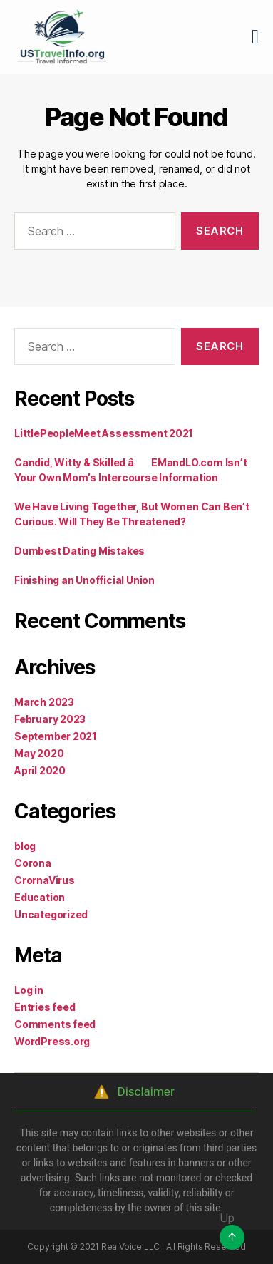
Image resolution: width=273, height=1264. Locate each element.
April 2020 (40, 770)
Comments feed (55, 1024)
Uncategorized (51, 914)
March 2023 (44, 702)
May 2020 (38, 753)
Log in (28, 990)
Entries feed (44, 1007)
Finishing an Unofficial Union (84, 580)
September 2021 (55, 736)
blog (25, 846)
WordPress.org (52, 1041)
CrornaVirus (44, 880)
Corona (32, 863)
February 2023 (50, 719)
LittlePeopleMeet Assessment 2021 (103, 433)
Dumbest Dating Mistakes (79, 551)
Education (39, 897)
